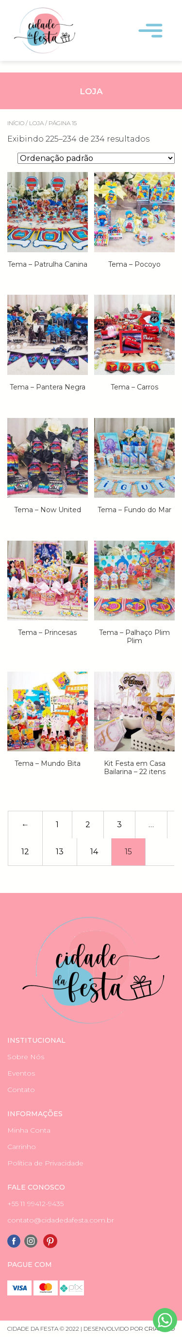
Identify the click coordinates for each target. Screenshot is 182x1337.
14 (94, 851)
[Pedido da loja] (96, 158)
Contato (21, 1089)
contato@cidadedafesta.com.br (60, 1220)
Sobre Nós (25, 1056)
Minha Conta (28, 1130)
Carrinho (21, 1146)
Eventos (21, 1073)
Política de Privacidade (45, 1163)
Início (15, 123)
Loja (36, 123)
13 (60, 851)
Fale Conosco (36, 1187)
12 (25, 851)
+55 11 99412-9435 (35, 1203)
